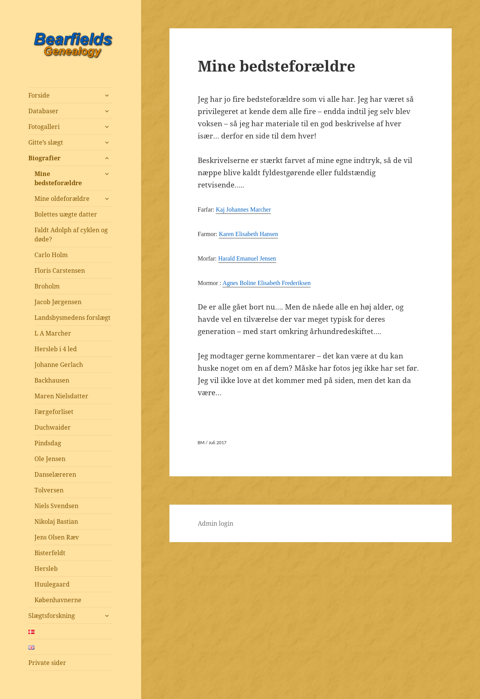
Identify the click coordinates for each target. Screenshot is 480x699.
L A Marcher (52, 333)
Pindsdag (47, 443)
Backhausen (51, 380)
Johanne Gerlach (58, 364)
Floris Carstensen (59, 270)
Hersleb (46, 568)
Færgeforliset (53, 411)
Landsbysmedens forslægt (72, 317)
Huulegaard (52, 584)
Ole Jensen (49, 459)
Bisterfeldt (49, 553)
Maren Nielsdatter (61, 396)
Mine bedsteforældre (58, 178)
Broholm (47, 286)
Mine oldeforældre (61, 198)
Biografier (44, 158)
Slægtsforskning (51, 615)
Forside (39, 95)
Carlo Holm (51, 255)
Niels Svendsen (56, 506)
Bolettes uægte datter (65, 214)
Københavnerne (57, 600)
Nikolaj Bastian (56, 521)
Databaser (43, 111)
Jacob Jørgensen (57, 302)
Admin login (215, 523)
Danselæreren (55, 474)
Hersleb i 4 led (55, 349)
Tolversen (48, 490)
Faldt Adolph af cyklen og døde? (71, 234)
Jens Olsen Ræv (56, 537)
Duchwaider (52, 427)
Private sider (47, 662)
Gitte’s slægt (45, 142)
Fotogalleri (44, 126)
